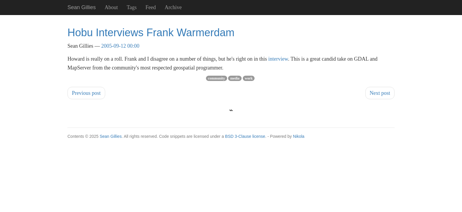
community (216, 78)
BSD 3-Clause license (245, 136)
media (234, 78)
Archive (173, 7)
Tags (132, 7)
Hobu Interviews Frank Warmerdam (151, 32)
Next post (380, 93)
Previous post (86, 93)
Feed (151, 7)
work (249, 78)
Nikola (298, 136)
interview (278, 59)
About (111, 7)
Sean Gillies (111, 136)
